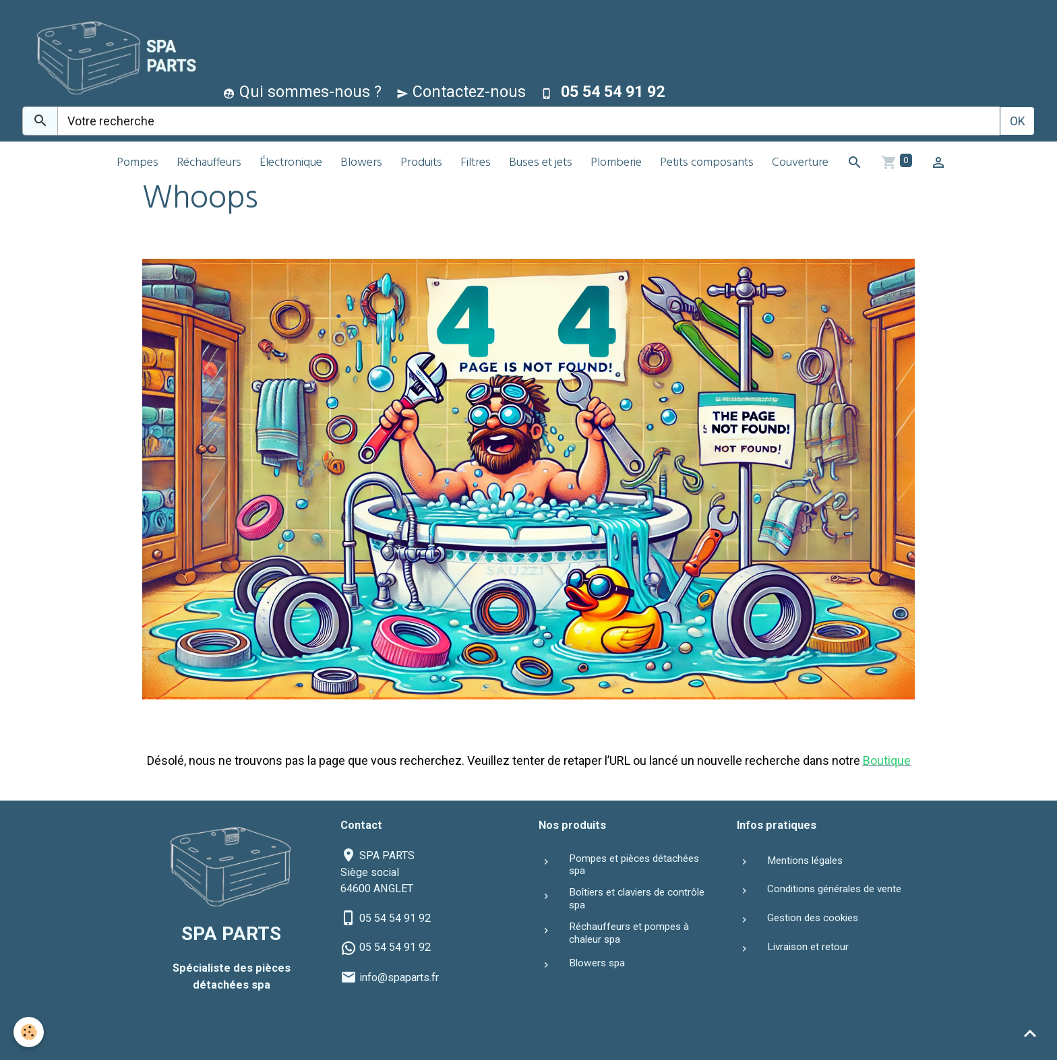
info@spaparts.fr (399, 977)
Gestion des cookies (812, 918)
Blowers (361, 163)
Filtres (475, 163)
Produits (421, 163)
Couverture (800, 163)
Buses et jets (540, 163)
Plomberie (616, 163)
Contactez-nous (461, 91)
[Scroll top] (1030, 1033)
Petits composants (707, 163)
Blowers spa (597, 963)
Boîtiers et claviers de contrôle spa (636, 898)
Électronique (291, 163)
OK (1017, 121)
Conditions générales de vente (834, 889)
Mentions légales (805, 860)
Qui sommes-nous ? (302, 91)
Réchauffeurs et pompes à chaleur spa (629, 933)
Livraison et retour (808, 947)
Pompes (137, 163)
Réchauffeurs (209, 163)
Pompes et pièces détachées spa (634, 864)
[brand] (111, 56)
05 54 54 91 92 (395, 918)
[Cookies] (28, 1032)
